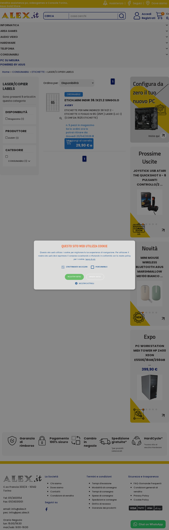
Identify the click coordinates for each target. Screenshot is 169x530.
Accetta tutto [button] (74, 277)
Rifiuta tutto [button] (95, 277)
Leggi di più (91, 259)
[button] (84, 265)
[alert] (84, 265)
